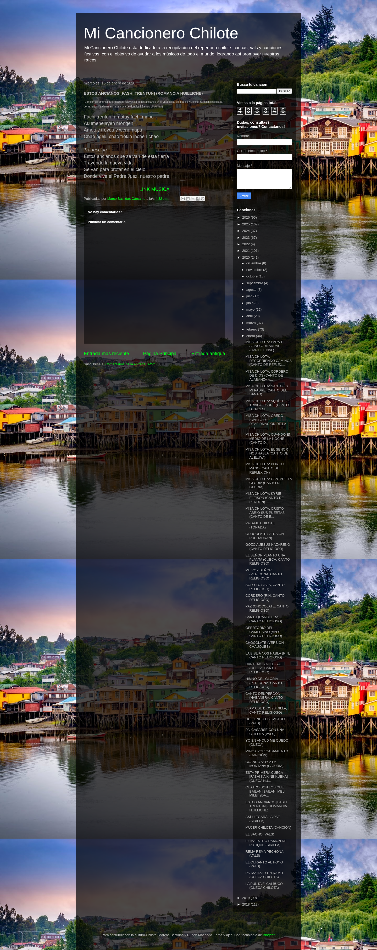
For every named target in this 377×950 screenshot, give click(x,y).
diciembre (254, 263)
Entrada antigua (208, 353)
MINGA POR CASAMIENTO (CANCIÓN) (266, 753)
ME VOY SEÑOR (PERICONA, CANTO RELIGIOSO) (263, 574)
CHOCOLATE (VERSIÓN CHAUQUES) (264, 645)
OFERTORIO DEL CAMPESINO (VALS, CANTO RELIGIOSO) (263, 632)
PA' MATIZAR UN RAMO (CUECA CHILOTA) (264, 875)
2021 (246, 251)
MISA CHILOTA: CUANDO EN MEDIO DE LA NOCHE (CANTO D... (268, 439)
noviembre (254, 270)
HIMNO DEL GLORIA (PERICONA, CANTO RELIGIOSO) (263, 683)
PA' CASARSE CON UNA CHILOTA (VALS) (264, 732)
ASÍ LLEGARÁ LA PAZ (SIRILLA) (262, 819)
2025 (246, 224)
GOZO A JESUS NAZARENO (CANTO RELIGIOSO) (267, 547)
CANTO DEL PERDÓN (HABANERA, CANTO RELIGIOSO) (264, 698)
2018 (246, 904)
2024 (246, 231)
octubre (252, 276)
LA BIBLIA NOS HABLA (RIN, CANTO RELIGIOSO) (267, 655)
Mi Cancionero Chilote (161, 33)
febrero (252, 329)
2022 (246, 244)
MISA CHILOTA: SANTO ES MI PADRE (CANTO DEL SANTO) (266, 390)
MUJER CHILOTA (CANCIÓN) (268, 827)
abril (250, 316)
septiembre (255, 283)
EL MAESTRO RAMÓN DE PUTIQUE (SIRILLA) (265, 843)
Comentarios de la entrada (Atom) (131, 364)
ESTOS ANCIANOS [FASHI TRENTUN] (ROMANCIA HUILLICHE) (266, 806)
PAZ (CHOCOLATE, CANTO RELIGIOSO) (267, 608)
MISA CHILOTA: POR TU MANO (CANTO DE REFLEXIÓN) (264, 468)
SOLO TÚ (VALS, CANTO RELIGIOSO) (265, 587)
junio (250, 303)
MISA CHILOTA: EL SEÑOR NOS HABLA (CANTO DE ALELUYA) (266, 453)
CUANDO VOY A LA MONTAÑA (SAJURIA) (264, 764)
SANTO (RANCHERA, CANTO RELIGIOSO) (263, 619)
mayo (251, 309)
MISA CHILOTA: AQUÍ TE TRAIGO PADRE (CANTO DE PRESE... (267, 405)
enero (251, 336)
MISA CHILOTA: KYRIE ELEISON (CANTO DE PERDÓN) (264, 498)
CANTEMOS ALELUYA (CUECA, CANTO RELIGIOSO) (262, 668)
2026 (246, 217)
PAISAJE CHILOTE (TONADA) (260, 525)
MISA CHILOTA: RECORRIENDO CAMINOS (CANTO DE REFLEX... (268, 361)
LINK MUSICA (154, 189)
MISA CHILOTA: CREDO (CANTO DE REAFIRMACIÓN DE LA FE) (265, 422)
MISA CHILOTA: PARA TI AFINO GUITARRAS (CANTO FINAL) (264, 346)
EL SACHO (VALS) (259, 834)
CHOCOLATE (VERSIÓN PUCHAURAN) (264, 536)
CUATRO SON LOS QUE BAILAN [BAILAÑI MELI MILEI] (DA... (265, 791)
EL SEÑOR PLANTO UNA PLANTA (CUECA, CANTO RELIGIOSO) (267, 559)
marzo (251, 323)
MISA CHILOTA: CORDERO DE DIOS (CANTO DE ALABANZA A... (266, 375)
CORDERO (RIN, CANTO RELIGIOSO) (264, 598)
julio (249, 296)
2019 (246, 898)
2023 (246, 238)
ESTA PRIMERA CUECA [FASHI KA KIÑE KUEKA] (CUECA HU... (266, 777)
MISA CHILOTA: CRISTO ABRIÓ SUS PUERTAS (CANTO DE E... (265, 513)
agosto (252, 290)
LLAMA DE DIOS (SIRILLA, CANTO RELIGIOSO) (266, 710)
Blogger (268, 935)
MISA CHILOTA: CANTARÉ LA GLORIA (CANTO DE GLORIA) (268, 483)
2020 (246, 257)
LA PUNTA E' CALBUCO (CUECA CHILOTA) (263, 886)
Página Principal (160, 353)
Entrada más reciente (106, 353)
